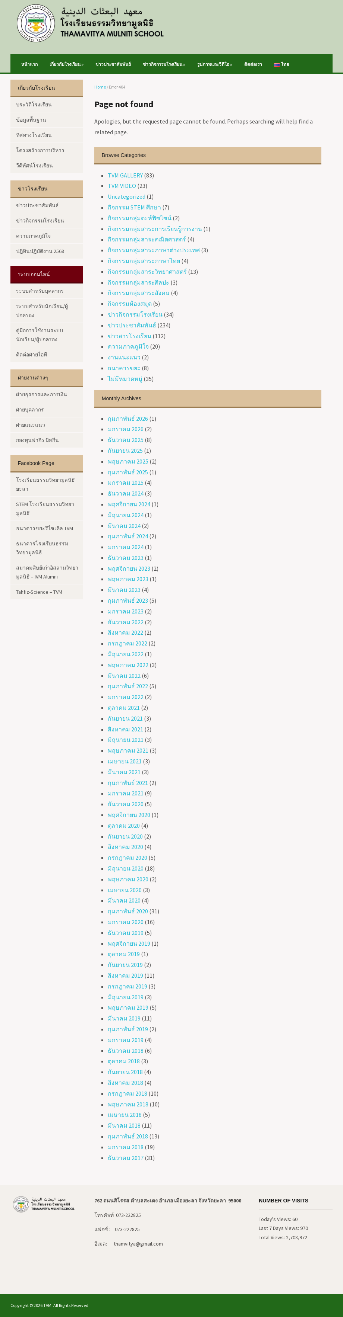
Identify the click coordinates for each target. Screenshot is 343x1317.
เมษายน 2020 (125, 890)
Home (100, 87)
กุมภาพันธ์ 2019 (128, 1029)
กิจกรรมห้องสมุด (130, 303)
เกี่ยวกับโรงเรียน (67, 64)
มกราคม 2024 (126, 547)
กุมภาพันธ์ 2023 (128, 600)
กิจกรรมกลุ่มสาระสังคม (139, 293)
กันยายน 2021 (125, 718)
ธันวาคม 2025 (126, 439)
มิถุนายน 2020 (126, 868)
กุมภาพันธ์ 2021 (128, 782)
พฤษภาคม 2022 (128, 665)
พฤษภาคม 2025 (128, 461)
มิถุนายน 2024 (126, 515)
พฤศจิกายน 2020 (129, 814)
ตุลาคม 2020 (124, 825)
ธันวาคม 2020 (126, 804)
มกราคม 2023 (126, 611)
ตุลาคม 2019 (124, 954)
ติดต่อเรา (253, 64)
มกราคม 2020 (126, 922)
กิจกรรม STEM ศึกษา (134, 207)
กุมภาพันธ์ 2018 (128, 1136)
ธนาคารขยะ (124, 368)
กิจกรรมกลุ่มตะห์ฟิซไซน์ (140, 218)
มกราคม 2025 (126, 482)
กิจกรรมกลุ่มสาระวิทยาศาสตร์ (147, 271)
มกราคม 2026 (126, 429)
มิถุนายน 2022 (126, 654)
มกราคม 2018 (126, 1147)
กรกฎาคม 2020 (127, 857)
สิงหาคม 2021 (125, 729)
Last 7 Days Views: (279, 1228)
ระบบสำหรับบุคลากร (40, 291)
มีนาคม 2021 (124, 772)
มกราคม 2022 (126, 697)
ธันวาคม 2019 (126, 932)
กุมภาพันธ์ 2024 (128, 536)
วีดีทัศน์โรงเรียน (34, 165)
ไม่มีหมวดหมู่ (125, 378)
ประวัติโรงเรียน (34, 104)
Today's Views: (275, 1219)
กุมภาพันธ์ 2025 (128, 472)
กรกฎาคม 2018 (127, 1093)
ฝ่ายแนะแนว (30, 425)
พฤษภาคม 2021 (128, 750)
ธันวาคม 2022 (126, 622)
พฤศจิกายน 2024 (129, 504)
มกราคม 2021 (126, 793)
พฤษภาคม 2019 (128, 1007)
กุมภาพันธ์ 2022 (128, 686)
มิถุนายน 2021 (126, 739)
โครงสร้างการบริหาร (40, 150)
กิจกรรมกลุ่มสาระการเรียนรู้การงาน (155, 229)
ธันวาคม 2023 (126, 557)
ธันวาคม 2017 (126, 1157)
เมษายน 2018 (125, 1114)
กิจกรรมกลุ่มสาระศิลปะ (138, 282)
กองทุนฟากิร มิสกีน (37, 440)
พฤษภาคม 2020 (128, 879)
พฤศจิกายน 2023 (129, 568)
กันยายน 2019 (125, 964)
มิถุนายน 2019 (126, 997)
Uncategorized (126, 196)
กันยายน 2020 (125, 836)
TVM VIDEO (122, 185)
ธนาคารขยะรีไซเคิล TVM (44, 528)
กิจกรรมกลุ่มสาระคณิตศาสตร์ (147, 239)
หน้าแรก (29, 64)
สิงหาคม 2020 (125, 846)
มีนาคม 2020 (124, 900)
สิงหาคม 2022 (125, 632)
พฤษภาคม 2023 (128, 579)
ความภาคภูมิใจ (128, 346)
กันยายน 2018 (125, 1072)
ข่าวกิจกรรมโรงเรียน (164, 64)
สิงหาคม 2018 (125, 1082)
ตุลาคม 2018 (124, 1061)
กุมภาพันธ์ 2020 (128, 911)
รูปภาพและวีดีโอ (214, 64)
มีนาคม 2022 (124, 675)
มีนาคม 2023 (124, 589)
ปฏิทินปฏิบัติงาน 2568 (40, 251)
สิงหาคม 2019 (125, 975)
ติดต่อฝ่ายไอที (31, 354)
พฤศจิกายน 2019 (129, 943)
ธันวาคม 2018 (126, 1050)
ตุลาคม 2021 (124, 707)
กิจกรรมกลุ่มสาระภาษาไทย (144, 261)
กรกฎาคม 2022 (127, 643)
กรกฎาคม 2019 (127, 986)
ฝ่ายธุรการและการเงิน (41, 394)
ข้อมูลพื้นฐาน (31, 119)
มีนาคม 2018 (124, 1125)
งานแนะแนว (124, 357)
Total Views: (272, 1237)
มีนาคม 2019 (124, 1018)
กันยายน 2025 (125, 450)
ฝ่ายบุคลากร (30, 409)
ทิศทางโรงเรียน (34, 135)
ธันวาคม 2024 (126, 493)
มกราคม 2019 (126, 1040)
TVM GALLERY (125, 175)
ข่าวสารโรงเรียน (129, 336)
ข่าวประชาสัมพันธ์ (113, 64)
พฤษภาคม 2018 (128, 1104)
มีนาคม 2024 (124, 525)
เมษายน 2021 (125, 761)
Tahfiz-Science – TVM (39, 592)
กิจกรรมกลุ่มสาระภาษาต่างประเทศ (154, 250)
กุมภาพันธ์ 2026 (128, 418)
